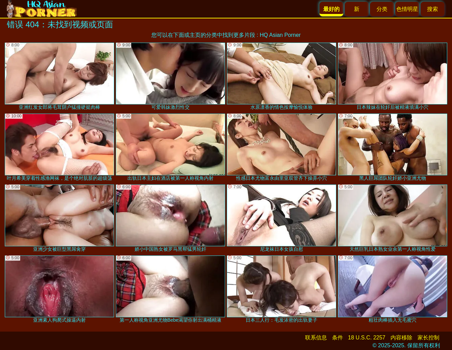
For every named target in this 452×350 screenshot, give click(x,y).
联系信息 (316, 337)
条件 (337, 337)
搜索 (432, 9)
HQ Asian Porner (280, 35)
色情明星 (407, 9)
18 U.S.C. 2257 (366, 337)
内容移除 (401, 337)
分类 (381, 9)
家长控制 (428, 337)
